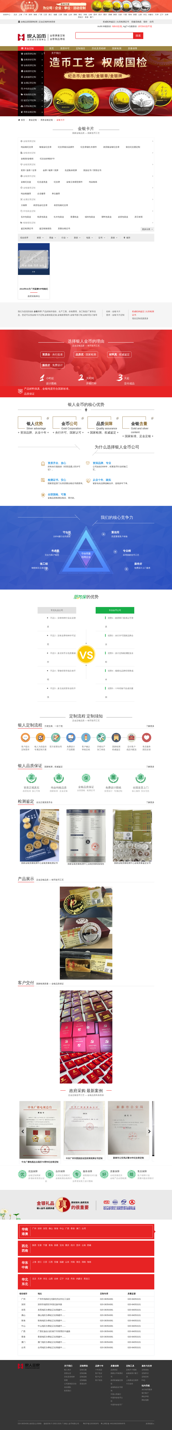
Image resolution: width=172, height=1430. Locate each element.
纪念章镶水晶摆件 (66, 147)
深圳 (30, 15)
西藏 (110, 15)
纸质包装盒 (42, 217)
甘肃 (120, 15)
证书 (102, 237)
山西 (140, 15)
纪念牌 (57, 182)
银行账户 (145, 1393)
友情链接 (150, 1424)
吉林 (166, 15)
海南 (35, 15)
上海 (20, 15)
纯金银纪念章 (27, 147)
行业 (65, 237)
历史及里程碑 (99, 48)
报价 (145, 22)
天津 (157, 15)
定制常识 (145, 1373)
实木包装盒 (26, 217)
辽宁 (161, 15)
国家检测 (116, 48)
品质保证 (114, 1370)
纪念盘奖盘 (42, 182)
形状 (77, 237)
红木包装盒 (59, 217)
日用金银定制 (28, 106)
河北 (145, 15)
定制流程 (83, 1377)
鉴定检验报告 (45, 228)
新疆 (135, 15)
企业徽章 (41, 193)
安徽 (65, 15)
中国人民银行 (116, 1394)
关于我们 (56, 53)
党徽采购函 (136, 22)
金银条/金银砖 (27, 158)
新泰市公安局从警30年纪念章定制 (128, 1158)
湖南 (75, 15)
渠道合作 (83, 1384)
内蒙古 (150, 15)
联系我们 (67, 1391)
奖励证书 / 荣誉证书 (92, 170)
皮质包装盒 (123, 217)
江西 (60, 15)
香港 (86, 17)
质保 (114, 237)
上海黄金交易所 (132, 1380)
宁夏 (125, 15)
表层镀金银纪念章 (111, 147)
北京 (15, 15)
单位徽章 (56, 193)
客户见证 (98, 1373)
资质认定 (67, 1373)
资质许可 (65, 48)
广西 (40, 15)
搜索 (138, 35)
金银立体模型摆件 (74, 182)
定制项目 (80, 48)
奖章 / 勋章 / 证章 (28, 170)
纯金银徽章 (26, 193)
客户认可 (98, 1377)
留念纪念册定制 (133, 147)
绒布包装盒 (90, 217)
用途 (52, 237)
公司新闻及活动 (70, 1384)
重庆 (105, 15)
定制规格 (83, 1380)
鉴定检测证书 (27, 228)
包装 (89, 237)
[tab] (86, 1231)
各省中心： (7, 15)
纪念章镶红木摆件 (89, 147)
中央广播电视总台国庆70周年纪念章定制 (39, 1162)
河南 (85, 15)
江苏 (45, 15)
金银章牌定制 (28, 54)
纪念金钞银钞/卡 (47, 158)
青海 (130, 15)
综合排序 (24, 237)
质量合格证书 (64, 228)
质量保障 (132, 48)
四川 (100, 15)
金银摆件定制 (28, 71)
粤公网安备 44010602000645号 (113, 1424)
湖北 (80, 15)
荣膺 (66, 1380)
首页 (51, 48)
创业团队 (67, 1387)
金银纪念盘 (26, 182)
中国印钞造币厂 (117, 1405)
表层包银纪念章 (61, 205)
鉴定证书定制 (28, 100)
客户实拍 (98, 1380)
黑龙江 (80, 17)
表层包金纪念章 (40, 205)
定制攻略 (83, 1373)
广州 (25, 15)
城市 (126, 237)
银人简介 (67, 1370)
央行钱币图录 (147, 1390)
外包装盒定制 (28, 88)
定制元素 (83, 1370)
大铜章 (24, 205)
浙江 (50, 15)
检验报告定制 (28, 94)
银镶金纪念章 (45, 147)
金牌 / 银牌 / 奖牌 (50, 170)
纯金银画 (93, 182)
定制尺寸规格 (131, 1370)
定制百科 (145, 1377)
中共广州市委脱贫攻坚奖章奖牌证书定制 (84, 1158)
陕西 (115, 15)
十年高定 (98, 1370)
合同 (152, 22)
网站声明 (145, 1397)
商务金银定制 (28, 112)
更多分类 (147, 229)
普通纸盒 (74, 217)
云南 (90, 15)
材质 (40, 237)
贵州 (95, 15)
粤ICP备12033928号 (91, 1424)
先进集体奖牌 (71, 170)
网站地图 (145, 1400)
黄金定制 (27, 48)
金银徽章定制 (28, 77)
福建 (55, 15)
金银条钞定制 (28, 59)
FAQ (143, 1380)
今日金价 (129, 1384)
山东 (70, 15)
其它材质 (139, 217)
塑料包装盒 (106, 217)
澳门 (91, 17)
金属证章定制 (28, 83)
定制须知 (145, 1370)
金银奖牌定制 (28, 65)
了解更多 (150, 726)
